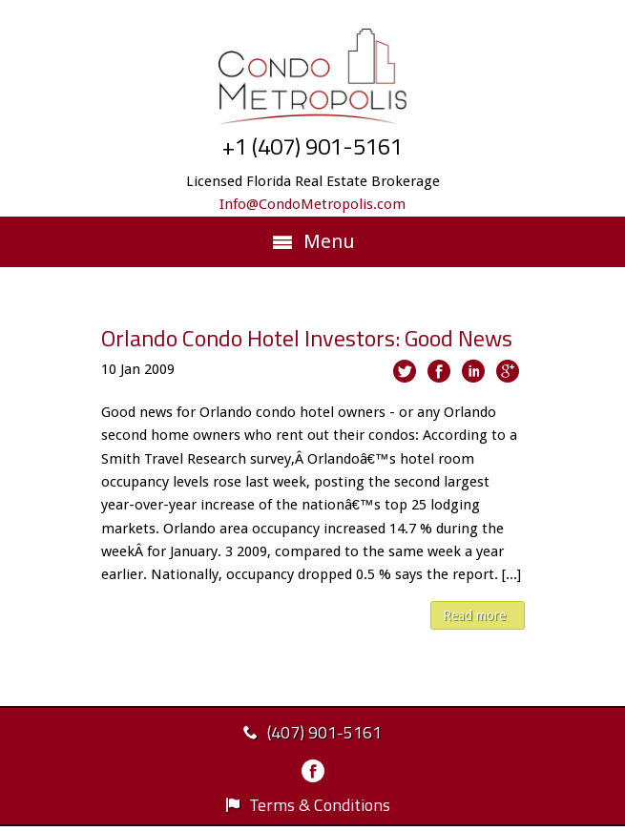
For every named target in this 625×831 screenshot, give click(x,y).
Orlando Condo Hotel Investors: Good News (306, 338)
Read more (474, 615)
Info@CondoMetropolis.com (312, 204)
